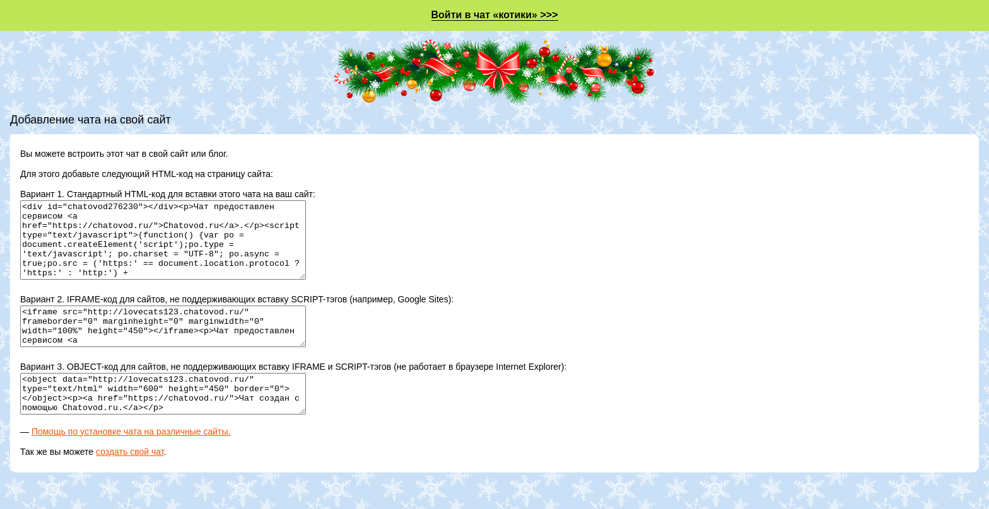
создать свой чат (130, 482)
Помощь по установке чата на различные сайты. (131, 462)
